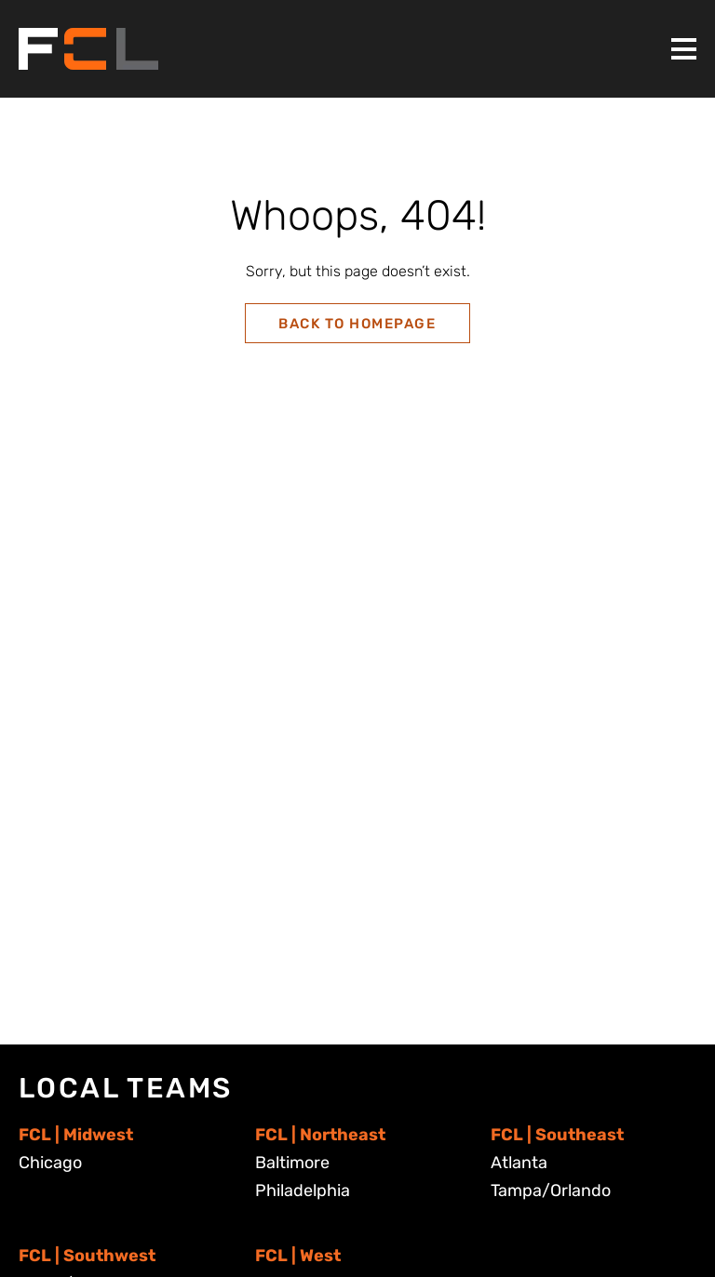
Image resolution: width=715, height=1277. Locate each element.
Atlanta (519, 1162)
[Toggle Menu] (683, 49)
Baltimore (292, 1162)
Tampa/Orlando (551, 1190)
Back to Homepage (357, 323)
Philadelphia (302, 1190)
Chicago (50, 1162)
